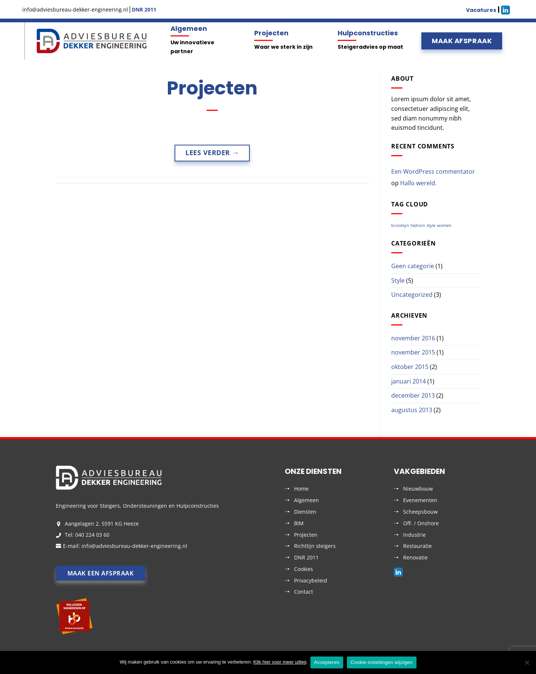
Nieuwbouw (418, 488)
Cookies (303, 568)
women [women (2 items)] (444, 225)
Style (398, 280)
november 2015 (413, 352)
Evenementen (420, 500)
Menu (23, 41)
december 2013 (413, 395)
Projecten (271, 33)
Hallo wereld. (418, 183)
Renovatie (415, 557)
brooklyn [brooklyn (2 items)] (400, 225)
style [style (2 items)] (431, 225)
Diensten (305, 511)
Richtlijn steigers (315, 545)
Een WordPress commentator (433, 171)
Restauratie (417, 545)
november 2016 (413, 338)
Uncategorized (412, 295)
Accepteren (326, 662)
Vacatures (481, 10)
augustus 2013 (411, 410)
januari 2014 (408, 381)
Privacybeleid (310, 580)
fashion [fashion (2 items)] (418, 225)
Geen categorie (412, 266)
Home (301, 488)
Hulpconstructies (368, 33)
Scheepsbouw (420, 511)
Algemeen (188, 28)
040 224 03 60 (92, 534)
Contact (303, 591)
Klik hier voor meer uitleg (280, 662)
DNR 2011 (306, 557)
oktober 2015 (409, 367)
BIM (299, 523)
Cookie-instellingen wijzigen (382, 662)
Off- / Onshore (421, 523)
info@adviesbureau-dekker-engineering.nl (134, 545)
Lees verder (212, 152)
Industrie (414, 534)
